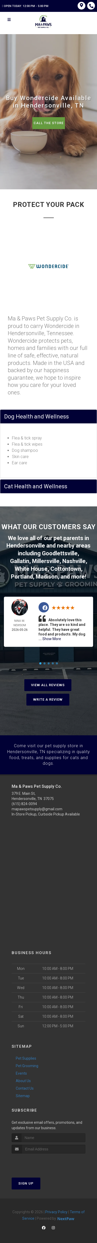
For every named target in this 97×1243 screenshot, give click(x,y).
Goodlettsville (60, 553)
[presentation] (39, 1161)
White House (31, 567)
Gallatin (19, 560)
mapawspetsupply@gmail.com (37, 807)
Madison (47, 575)
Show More (51, 637)
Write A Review (48, 697)
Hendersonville (25, 545)
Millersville (45, 560)
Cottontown (65, 567)
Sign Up (26, 1181)
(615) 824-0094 (24, 801)
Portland (22, 575)
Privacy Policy (56, 1209)
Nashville (74, 560)
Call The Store (48, 123)
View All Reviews (48, 683)
